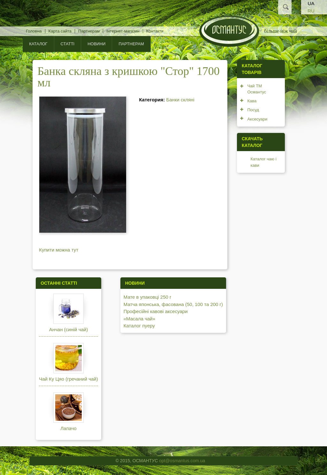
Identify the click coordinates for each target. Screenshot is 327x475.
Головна (34, 31)
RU (311, 10)
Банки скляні (180, 99)
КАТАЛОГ (38, 43)
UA (311, 3)
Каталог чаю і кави (263, 162)
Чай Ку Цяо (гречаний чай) (68, 379)
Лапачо (68, 428)
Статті (68, 43)
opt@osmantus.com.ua (182, 460)
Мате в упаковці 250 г (147, 297)
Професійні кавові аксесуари (156, 311)
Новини (96, 43)
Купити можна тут (58, 249)
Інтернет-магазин (122, 31)
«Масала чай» (139, 318)
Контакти (155, 31)
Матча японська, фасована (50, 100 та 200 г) (173, 304)
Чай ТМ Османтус (256, 89)
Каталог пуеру (139, 325)
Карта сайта (60, 31)
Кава (251, 101)
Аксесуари (257, 119)
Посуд (253, 109)
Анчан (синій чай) (68, 329)
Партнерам (89, 31)
